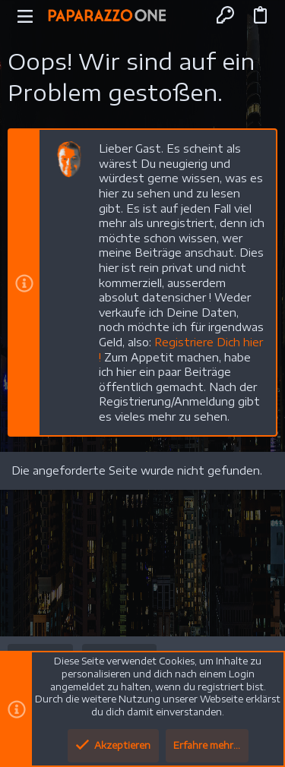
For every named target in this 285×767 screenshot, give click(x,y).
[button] (25, 15)
